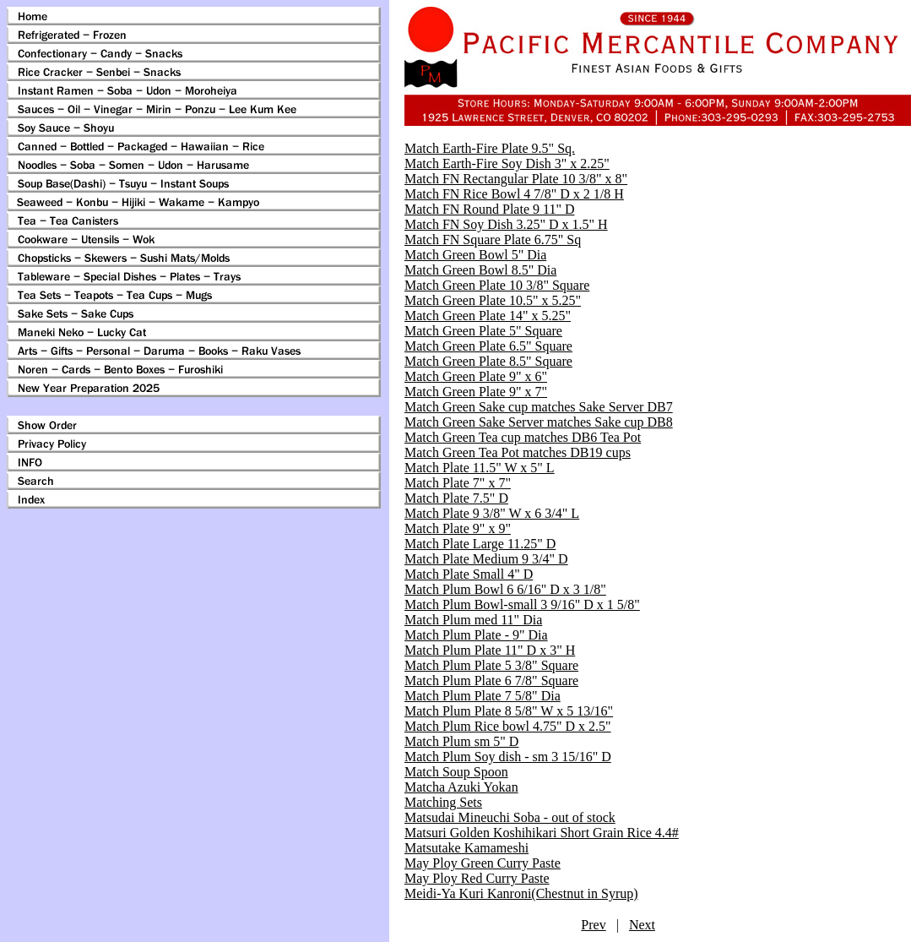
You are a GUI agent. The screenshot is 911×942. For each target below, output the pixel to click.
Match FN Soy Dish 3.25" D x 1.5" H (506, 224)
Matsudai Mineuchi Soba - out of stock (509, 817)
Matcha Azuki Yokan (461, 787)
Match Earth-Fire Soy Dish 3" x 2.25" (507, 163)
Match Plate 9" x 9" (457, 528)
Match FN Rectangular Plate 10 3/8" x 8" (515, 179)
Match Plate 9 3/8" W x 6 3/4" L (491, 513)
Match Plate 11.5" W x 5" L (479, 467)
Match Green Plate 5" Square (483, 331)
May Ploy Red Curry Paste (477, 878)
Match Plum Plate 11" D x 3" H (489, 650)
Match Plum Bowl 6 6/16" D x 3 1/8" (505, 589)
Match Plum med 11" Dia (473, 620)
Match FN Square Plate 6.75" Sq (492, 239)
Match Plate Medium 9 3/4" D (486, 559)
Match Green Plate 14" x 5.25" (487, 315)
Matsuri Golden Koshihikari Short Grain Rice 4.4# (541, 832)
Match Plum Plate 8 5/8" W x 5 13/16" (508, 711)
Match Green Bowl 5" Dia (475, 255)
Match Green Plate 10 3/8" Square (496, 285)
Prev (593, 924)
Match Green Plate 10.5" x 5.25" (492, 300)
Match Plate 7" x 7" (457, 483)
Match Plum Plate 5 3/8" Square (491, 665)
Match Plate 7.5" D (456, 498)
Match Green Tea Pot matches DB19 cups (517, 452)
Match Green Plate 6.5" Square (488, 346)
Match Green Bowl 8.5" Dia (480, 270)
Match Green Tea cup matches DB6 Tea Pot (522, 437)
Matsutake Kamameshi (466, 848)
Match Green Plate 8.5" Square (488, 361)
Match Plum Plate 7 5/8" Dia (482, 696)
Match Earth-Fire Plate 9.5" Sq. (489, 148)
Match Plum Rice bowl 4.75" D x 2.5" (507, 726)
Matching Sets (443, 802)
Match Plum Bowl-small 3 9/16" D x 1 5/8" (522, 604)
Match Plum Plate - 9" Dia (476, 635)
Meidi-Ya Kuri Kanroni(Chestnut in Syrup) (521, 893)
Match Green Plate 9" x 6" (475, 376)
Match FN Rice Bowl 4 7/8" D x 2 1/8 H (514, 194)
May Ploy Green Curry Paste (482, 863)
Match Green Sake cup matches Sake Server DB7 (538, 407)
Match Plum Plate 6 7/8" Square (491, 680)
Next (642, 924)
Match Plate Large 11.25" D (480, 543)
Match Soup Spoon (456, 772)
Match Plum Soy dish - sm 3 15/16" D (507, 756)
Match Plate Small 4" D (468, 574)
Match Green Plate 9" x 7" (475, 391)
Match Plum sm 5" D (461, 741)
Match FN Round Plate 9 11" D (489, 209)
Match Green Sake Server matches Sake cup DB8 (538, 422)
